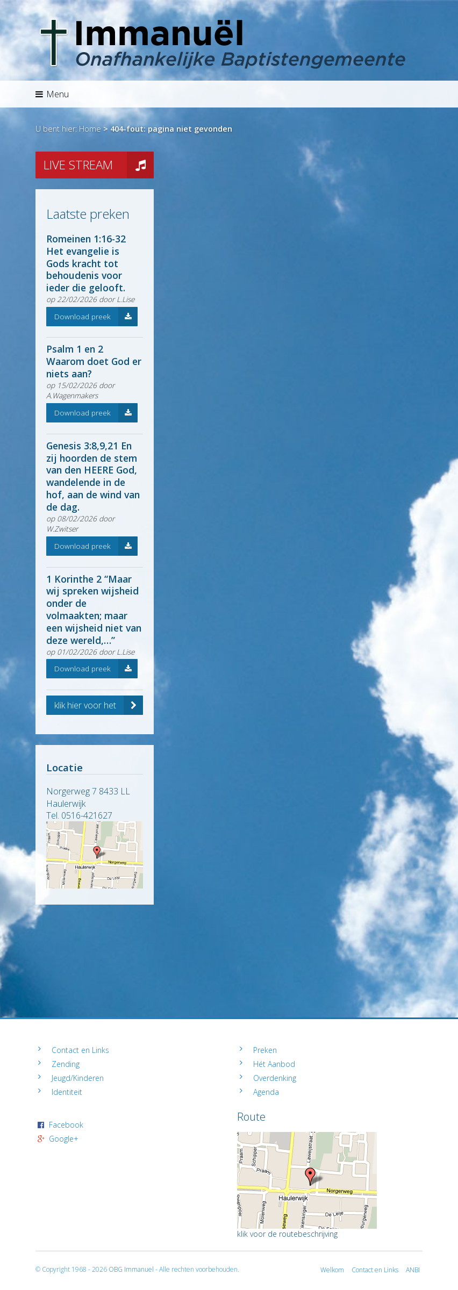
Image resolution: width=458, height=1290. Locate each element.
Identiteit (67, 1092)
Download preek (96, 316)
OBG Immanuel (131, 1269)
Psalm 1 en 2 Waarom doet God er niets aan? (93, 361)
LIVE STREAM (99, 165)
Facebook (66, 1125)
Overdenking (274, 1078)
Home (90, 129)
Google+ (63, 1139)
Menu (52, 94)
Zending (66, 1064)
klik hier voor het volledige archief (98, 705)
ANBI (413, 1269)
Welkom (332, 1269)
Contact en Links (80, 1050)
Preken (265, 1050)
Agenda (266, 1092)
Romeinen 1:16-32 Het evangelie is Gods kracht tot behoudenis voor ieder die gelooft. (86, 263)
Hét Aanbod (274, 1064)
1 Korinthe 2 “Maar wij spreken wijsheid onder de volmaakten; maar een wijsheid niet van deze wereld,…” (93, 609)
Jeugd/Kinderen (78, 1078)
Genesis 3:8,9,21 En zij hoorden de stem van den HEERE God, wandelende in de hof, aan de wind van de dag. (93, 476)
